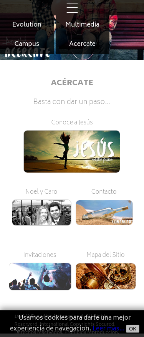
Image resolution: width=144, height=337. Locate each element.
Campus (27, 44)
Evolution (26, 25)
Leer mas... (109, 329)
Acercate (82, 44)
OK (132, 329)
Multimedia (82, 25)
